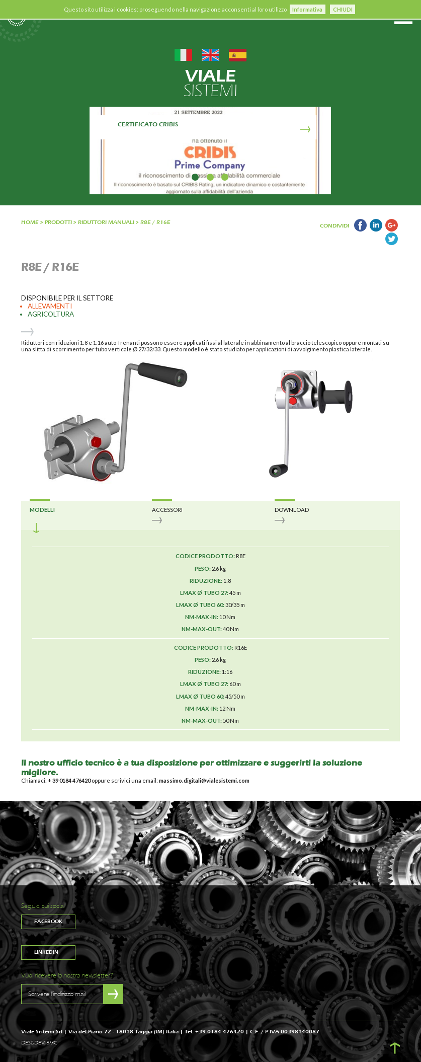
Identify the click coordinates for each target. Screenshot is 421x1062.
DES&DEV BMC (39, 1043)
